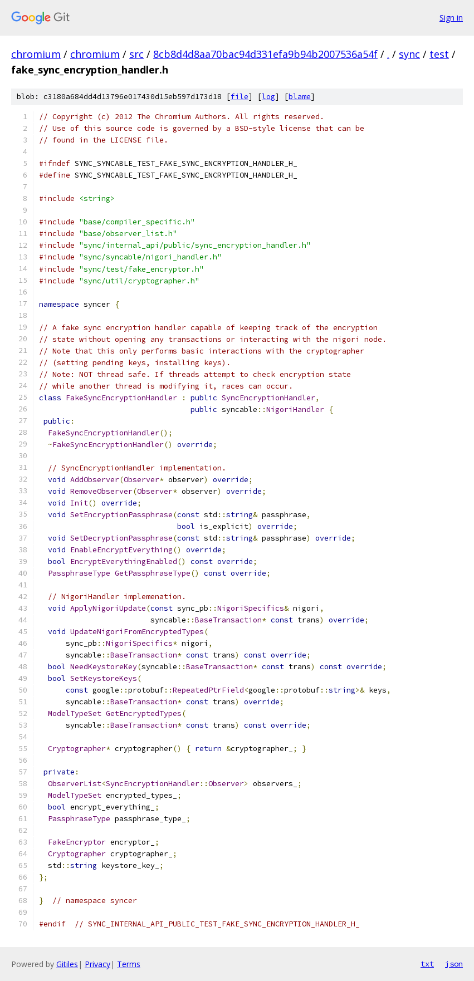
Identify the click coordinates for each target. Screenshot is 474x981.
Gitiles (67, 964)
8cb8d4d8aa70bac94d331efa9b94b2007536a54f (265, 54)
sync (409, 54)
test (439, 54)
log (268, 96)
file (239, 96)
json (454, 964)
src (136, 54)
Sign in (451, 17)
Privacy (97, 964)
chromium (36, 54)
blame (300, 96)
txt (427, 964)
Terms (128, 964)
